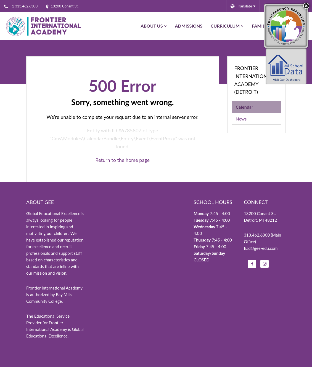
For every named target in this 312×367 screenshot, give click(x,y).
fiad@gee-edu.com (260, 248)
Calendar (244, 106)
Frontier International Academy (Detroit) (253, 80)
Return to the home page (122, 160)
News (241, 118)
